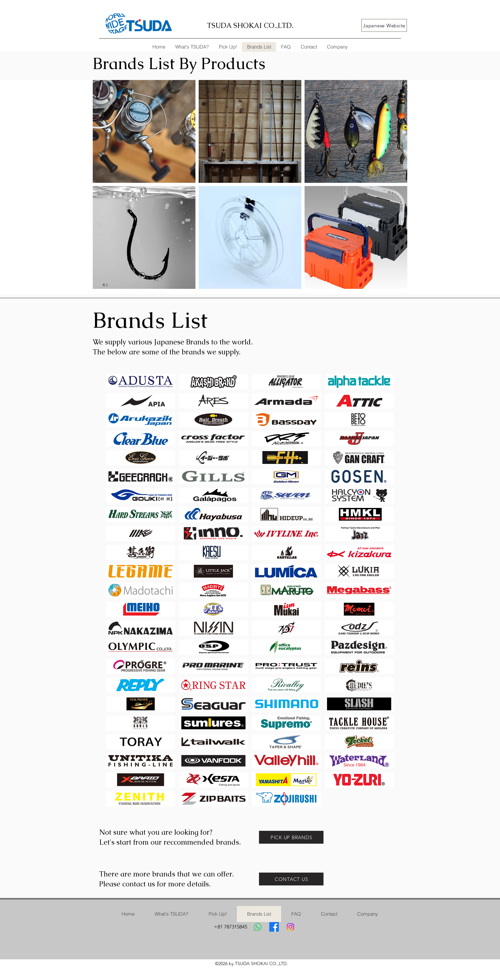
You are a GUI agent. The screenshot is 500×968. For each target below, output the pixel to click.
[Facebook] (274, 927)
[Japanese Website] (384, 25)
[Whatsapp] (258, 927)
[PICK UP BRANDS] (291, 837)
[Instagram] (290, 927)
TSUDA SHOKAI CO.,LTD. (250, 25)
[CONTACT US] (291, 879)
